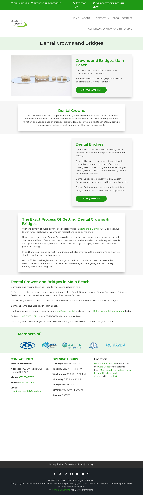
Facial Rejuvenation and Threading (109, 28)
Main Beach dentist (65, 311)
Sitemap (89, 464)
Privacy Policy (56, 464)
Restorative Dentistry (90, 228)
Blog (115, 18)
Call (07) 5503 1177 (91, 89)
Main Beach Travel (109, 370)
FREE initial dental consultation (108, 311)
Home (75, 18)
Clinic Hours (21, 3)
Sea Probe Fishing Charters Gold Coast (113, 373)
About (86, 18)
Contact (127, 18)
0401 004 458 (26, 382)
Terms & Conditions (74, 464)
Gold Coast (104, 366)
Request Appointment (47, 3)
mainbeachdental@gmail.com (27, 391)
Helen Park (111, 376)
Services (101, 18)
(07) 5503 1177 (29, 316)
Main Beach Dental (104, 363)
